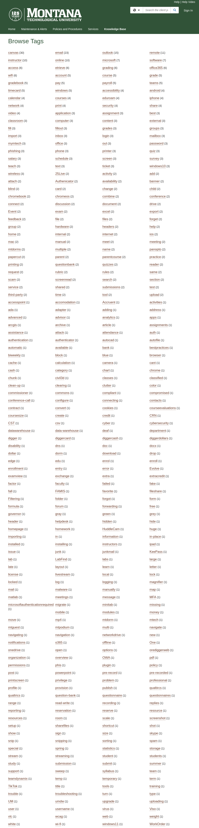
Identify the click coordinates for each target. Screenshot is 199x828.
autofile (155, 340)
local (105, 574)
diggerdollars (159, 438)
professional (158, 680)
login (105, 136)
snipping (61, 741)
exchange (62, 476)
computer (62, 121)
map (153, 589)
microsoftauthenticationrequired (31, 605)
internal (60, 234)
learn (106, 567)
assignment (110, 113)
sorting (107, 741)
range (12, 703)
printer (107, 151)
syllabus (108, 771)
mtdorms (14, 249)
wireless (14, 174)
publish (107, 688)
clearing (61, 385)
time (58, 295)
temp (59, 778)
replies (154, 703)
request (13, 272)
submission (63, 763)
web (105, 816)
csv (57, 423)
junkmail (108, 552)
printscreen (16, 680)
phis (58, 665)
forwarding (110, 506)
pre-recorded (159, 673)
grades (107, 128)
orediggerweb (159, 650)
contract (14, 408)
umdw (59, 801)
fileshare (156, 491)
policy (154, 665)
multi (105, 627)
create (60, 415)
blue (105, 355)
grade (154, 75)
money (154, 612)
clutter (106, 385)
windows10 (158, 166)
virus (105, 809)
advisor (60, 317)
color (153, 385)
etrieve (60, 68)
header (13, 521)
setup (12, 726)
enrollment (15, 468)
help (153, 226)
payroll (107, 83)
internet (107, 234)
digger (12, 438)
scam (12, 279)
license (13, 574)
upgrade (108, 801)
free (152, 506)
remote (155, 53)
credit (106, 415)
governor (14, 514)
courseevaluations (163, 408)
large (153, 559)
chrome (155, 370)
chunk (12, 378)
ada (11, 310)
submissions (111, 287)
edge (11, 461)
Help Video (188, 1)
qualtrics (14, 695)
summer (155, 763)
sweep (60, 771)
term (153, 778)
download (109, 453)
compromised (159, 393)
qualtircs (156, 688)
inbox (59, 136)
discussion (63, 204)
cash (11, 370)
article (106, 325)
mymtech (14, 143)
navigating (15, 635)
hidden (107, 521)
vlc (10, 816)
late (10, 567)
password (157, 143)
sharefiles (62, 726)
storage (155, 748)
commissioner (18, 393)
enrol (106, 461)
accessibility (111, 90)
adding (107, 310)
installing (61, 544)
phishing (14, 151)
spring (59, 748)
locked (13, 582)
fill (9, 128)
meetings (62, 597)
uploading (157, 801)
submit (107, 763)
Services (93, 29)
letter (153, 567)
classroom (15, 121)
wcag (59, 816)
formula (13, 506)
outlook (107, 53)
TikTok (12, 786)
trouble (13, 794)
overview (61, 657)
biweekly (14, 355)
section (155, 279)
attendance (110, 332)
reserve (107, 710)
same (154, 272)
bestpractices (159, 348)
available (61, 348)
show (12, 733)
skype (154, 733)
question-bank (65, 695)
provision (61, 688)
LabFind (61, 559)
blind (11, 189)
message (109, 597)
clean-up (14, 385)
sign (58, 733)
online (59, 60)
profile (12, 688)
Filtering (14, 499)
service (13, 287)
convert (60, 408)
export (154, 211)
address (155, 310)
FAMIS (60, 491)
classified (156, 378)
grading (107, 68)
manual (60, 242)
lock (152, 574)
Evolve (154, 468)
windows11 (110, 824)
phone (60, 151)
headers (108, 226)
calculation (63, 363)
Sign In (188, 10)
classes (107, 378)
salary (12, 158)
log (57, 582)
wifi (10, 75)
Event (12, 211)
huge (153, 529)
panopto (155, 249)
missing (155, 605)
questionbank (65, 264)
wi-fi (58, 824)
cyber (106, 423)
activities (156, 302)
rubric (59, 272)
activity (107, 174)
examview (15, 476)
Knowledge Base (115, 29)
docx (153, 446)
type (153, 794)
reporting (14, 710)
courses (61, 98)
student (107, 756)
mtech (154, 620)
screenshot (158, 718)
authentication (18, 340)
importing (15, 536)
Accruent (108, 302)
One (153, 642)
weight (154, 816)
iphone (154, 98)
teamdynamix (18, 778)
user (11, 809)
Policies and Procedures (67, 29)
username (62, 809)
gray (58, 514)
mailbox (155, 136)
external (155, 121)
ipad (153, 544)
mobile (60, 612)
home (12, 234)
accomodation (65, 302)
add (152, 174)
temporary (109, 778)
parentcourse (111, 257)
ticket (106, 166)
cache (12, 363)
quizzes (107, 264)
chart (106, 370)
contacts (156, 400)
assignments (159, 325)
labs (105, 559)
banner (155, 181)
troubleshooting (66, 794)
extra (106, 476)
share (154, 105)
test (152, 287)
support (13, 771)
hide (153, 521)
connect (14, 204)
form (153, 499)
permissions (17, 665)
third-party (15, 295)
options (107, 650)
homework (62, 529)
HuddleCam (111, 529)
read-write (62, 703)
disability (14, 446)
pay (58, 83)
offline (106, 642)
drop (153, 453)
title (57, 786)
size (105, 733)
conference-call (19, 400)
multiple (61, 249)
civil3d (60, 378)
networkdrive (111, 635)
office (59, 143)
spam (154, 741)
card (58, 189)
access (13, 68)
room (59, 718)
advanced (15, 317)
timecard (14, 90)
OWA (106, 657)
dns (58, 446)
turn (105, 794)
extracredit (157, 476)
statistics (108, 748)
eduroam (108, 98)
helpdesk (61, 521)
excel (106, 211)
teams (154, 83)
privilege (61, 680)
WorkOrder (158, 824)
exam (59, 211)
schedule (61, 158)
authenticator (64, 340)
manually (108, 589)
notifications (16, 642)
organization (17, 657)
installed (14, 544)
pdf (152, 657)
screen (107, 158)
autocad (108, 340)
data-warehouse (67, 431)
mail (11, 589)
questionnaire (112, 695)
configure (62, 400)
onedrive (14, 650)
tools (105, 786)
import (12, 136)
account (61, 75)
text (58, 166)
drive (153, 204)
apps (153, 317)
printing (13, 264)
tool (105, 295)
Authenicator (64, 181)
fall (10, 491)
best (153, 113)
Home (11, 29)
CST (11, 423)
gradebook (16, 83)
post (11, 673)
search (107, 279)
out (104, 143)
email (59, 53)
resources (15, 718)
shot (153, 726)
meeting (155, 242)
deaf (105, 431)
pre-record (109, 673)
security (108, 105)
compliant (109, 393)
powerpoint (63, 673)
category (61, 370)
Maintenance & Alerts (34, 29)
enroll (154, 461)
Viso (153, 809)
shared (60, 287)
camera (107, 363)
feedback (14, 219)
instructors (109, 544)
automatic (15, 348)
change (107, 189)
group (12, 226)
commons (62, 393)
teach (12, 166)
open (59, 650)
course (107, 75)
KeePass (156, 552)
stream (13, 756)
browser (155, 355)
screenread (63, 279)
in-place (155, 536)
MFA (153, 597)
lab (10, 559)
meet (106, 242)
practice (155, 257)
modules (108, 612)
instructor (15, 60)
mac (11, 242)
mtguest (14, 627)
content (107, 121)
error (105, 468)
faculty (60, 483)
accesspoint (16, 302)
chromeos (62, 196)
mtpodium (62, 627)
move (12, 620)
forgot (106, 499)
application (63, 113)
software (156, 60)
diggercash (110, 438)
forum (59, 506)
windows (61, 90)
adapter (60, 310)
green (106, 514)
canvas (13, 53)
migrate (60, 605)
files (105, 219)
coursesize (16, 415)
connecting (110, 400)
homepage (16, 529)
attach (12, 181)
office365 (156, 68)
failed (106, 483)
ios (152, 234)
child (153, 189)
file (57, 219)
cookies (107, 408)
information (110, 536)
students (156, 756)
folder (59, 499)
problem (108, 680)
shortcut (108, 726)
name (106, 249)
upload (154, 295)
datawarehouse (19, 431)
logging (107, 582)
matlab (13, 597)
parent (60, 257)
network (14, 105)
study (12, 763)
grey (153, 514)
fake (153, 483)
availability (109, 181)
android (155, 90)
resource (156, 710)
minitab (107, 605)
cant (153, 363)
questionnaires (160, 695)
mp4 (58, 620)
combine (108, 196)
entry (59, 468)
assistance (16, 332)
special (13, 748)
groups (155, 128)
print (58, 105)
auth (153, 332)
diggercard (63, 438)
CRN (153, 415)
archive (60, 325)
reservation (63, 710)
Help (177, 1)
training (155, 786)
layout (59, 567)
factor (12, 483)
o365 (59, 642)
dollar (12, 453)
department (158, 431)
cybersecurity (159, 423)
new (153, 635)
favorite (107, 491)
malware (61, 589)
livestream (62, 574)
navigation (62, 635)
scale (106, 718)
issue (12, 552)
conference (158, 196)
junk (58, 552)
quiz (153, 151)
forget (154, 219)
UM (10, 801)
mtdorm (107, 620)
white (12, 824)
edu (58, 461)
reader (154, 264)
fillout (59, 128)
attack (59, 332)
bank (105, 348)
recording (109, 703)
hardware (62, 226)
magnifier (156, 582)
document (109, 204)
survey (154, 158)
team (153, 771)
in (56, 536)
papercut (14, 257)
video (12, 113)
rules (105, 272)
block (59, 355)
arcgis (12, 325)
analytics (108, 317)
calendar (14, 98)
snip (11, 741)
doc (105, 446)
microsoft (109, 60)
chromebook (17, 196)
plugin (106, 665)
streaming (62, 756)
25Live (60, 174)
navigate (156, 627)
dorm (59, 453)
